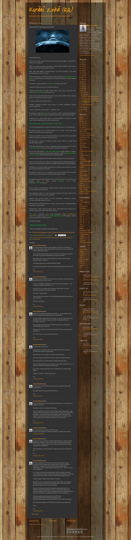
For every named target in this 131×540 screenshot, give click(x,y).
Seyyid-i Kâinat (83, 147)
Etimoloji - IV (83, 125)
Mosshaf (82, 236)
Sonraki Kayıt (34, 521)
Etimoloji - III (83, 123)
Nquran (81, 238)
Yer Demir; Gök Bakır (85, 133)
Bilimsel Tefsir (83, 139)
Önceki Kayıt (71, 521)
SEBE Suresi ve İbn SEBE (86, 151)
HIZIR (81, 163)
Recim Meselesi (84, 189)
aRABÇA (82, 117)
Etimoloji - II (83, 121)
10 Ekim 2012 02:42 (38, 510)
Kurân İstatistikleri (84, 234)
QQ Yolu (82, 157)
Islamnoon (82, 214)
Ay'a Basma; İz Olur (85, 137)
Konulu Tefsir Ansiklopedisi (86, 232)
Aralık (84, 92)
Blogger (77, 536)
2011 (82, 90)
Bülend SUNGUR (37, 245)
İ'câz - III (82, 220)
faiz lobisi (38, 237)
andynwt (60, 536)
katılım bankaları (64, 237)
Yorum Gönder (35, 514)
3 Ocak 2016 (94, 284)
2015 (82, 81)
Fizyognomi (82, 159)
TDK (81, 267)
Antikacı (82, 183)
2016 (82, 79)
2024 (82, 62)
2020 (82, 70)
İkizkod (81, 228)
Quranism (82, 145)
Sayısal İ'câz (83, 143)
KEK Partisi (82, 127)
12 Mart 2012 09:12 (38, 306)
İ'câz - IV (82, 222)
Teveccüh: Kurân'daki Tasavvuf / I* (91, 99)
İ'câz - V (82, 224)
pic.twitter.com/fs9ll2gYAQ (89, 295)
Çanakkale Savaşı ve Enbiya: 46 (88, 165)
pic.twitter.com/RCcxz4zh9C (90, 279)
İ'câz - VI (82, 226)
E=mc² (81, 177)
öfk (69, 237)
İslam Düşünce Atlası (85, 230)
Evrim (81, 153)
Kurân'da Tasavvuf (84, 193)
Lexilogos (82, 265)
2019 (82, 73)
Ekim (84, 107)
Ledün (81, 141)
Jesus (81, 149)
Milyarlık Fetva (83, 171)
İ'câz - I (81, 216)
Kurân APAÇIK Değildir (85, 161)
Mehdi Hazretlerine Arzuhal (86, 129)
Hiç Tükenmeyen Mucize (86, 210)
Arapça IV (82, 257)
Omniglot (82, 263)
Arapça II (82, 253)
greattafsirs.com (84, 206)
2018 (82, 75)
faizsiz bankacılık (46, 237)
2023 (82, 64)
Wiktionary (82, 261)
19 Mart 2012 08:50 (38, 339)
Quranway (82, 240)
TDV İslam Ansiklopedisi (86, 242)
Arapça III (82, 255)
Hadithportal (83, 208)
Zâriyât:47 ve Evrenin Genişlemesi (88, 191)
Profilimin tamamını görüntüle (87, 55)
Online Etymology (84, 259)
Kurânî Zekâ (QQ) (50, 9)
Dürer (81, 204)
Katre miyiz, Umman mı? (86, 181)
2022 (82, 66)
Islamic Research (84, 212)
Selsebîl (82, 167)
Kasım (84, 94)
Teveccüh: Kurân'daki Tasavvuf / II (91, 96)
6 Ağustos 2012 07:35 (38, 455)
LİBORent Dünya (84, 155)
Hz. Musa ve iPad (84, 179)
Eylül (84, 109)
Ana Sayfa (52, 521)
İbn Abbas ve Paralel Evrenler (87, 135)
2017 (82, 77)
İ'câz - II (82, 218)
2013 (82, 86)
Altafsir (81, 200)
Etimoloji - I (82, 119)
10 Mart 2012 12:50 (38, 271)
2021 (82, 68)
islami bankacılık (55, 237)
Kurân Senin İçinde (87, 104)
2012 (82, 88)
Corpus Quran (83, 249)
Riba (81, 173)
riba (39, 239)
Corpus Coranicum (84, 202)
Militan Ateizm (83, 131)
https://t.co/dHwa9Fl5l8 (92, 276)
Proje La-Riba (83, 175)
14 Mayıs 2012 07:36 (38, 422)
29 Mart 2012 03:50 (38, 378)
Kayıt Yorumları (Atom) (39, 524)
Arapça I (82, 251)
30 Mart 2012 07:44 (38, 396)
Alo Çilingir (82, 185)
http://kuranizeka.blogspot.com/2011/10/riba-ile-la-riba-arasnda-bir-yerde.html (53, 232)
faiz (35, 237)
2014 (82, 84)
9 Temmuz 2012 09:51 (38, 433)
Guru (81, 169)
